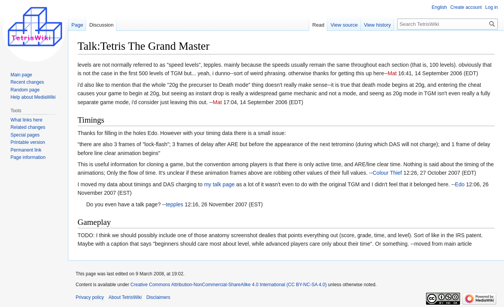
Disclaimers (158, 297)
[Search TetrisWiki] (447, 24)
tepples (174, 204)
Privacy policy (90, 297)
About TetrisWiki (125, 297)
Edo (460, 184)
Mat (392, 73)
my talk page (219, 184)
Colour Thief (387, 173)
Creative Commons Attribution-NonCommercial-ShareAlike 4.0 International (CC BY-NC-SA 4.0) (228, 284)
